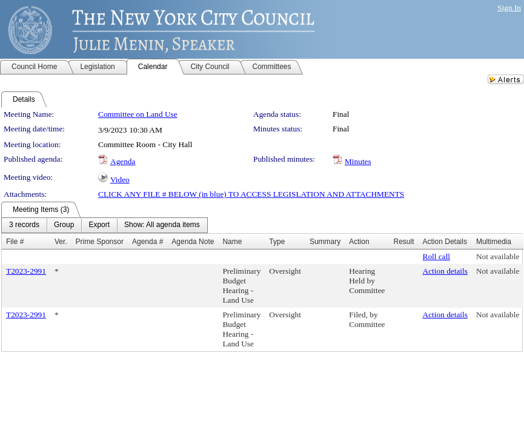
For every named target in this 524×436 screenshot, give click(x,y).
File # (15, 241)
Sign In (509, 7)
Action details (445, 271)
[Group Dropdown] (64, 225)
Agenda (122, 161)
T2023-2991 (26, 271)
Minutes (358, 161)
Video (120, 179)
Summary (325, 241)
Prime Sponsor (100, 241)
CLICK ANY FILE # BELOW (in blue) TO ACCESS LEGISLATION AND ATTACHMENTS (251, 194)
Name (232, 241)
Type (277, 241)
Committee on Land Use (137, 114)
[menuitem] (24, 225)
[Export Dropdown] (99, 225)
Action (359, 241)
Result (404, 241)
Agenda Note (192, 241)
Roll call (437, 256)
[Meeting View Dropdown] (162, 225)
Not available (497, 256)
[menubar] (104, 225)
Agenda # (147, 241)
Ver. (61, 241)
